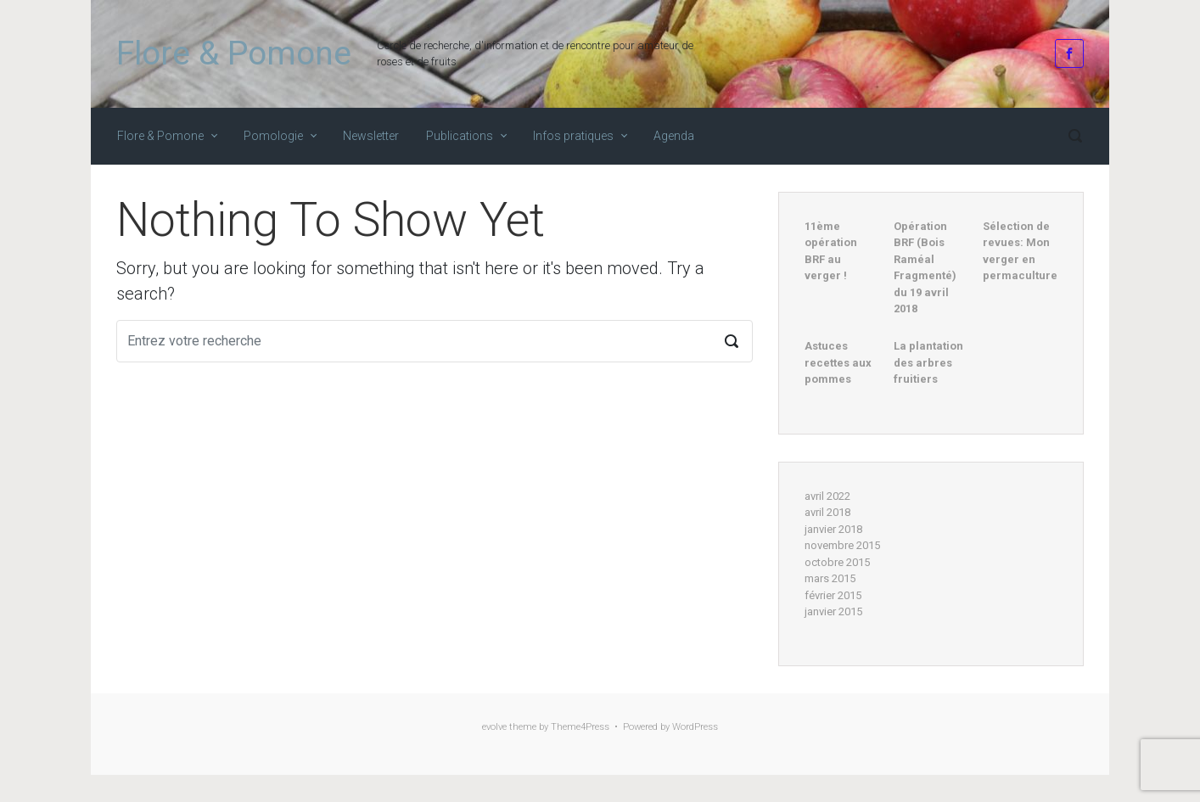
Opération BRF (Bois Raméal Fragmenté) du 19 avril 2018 (925, 268)
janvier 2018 (833, 529)
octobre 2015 (837, 562)
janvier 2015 (833, 611)
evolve (494, 726)
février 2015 (833, 595)
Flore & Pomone (233, 53)
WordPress (695, 726)
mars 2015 (830, 578)
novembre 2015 (842, 545)
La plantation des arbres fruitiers (928, 362)
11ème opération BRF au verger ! (831, 251)
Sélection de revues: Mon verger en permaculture (1020, 251)
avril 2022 (827, 496)
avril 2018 (827, 512)
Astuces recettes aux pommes (838, 362)
